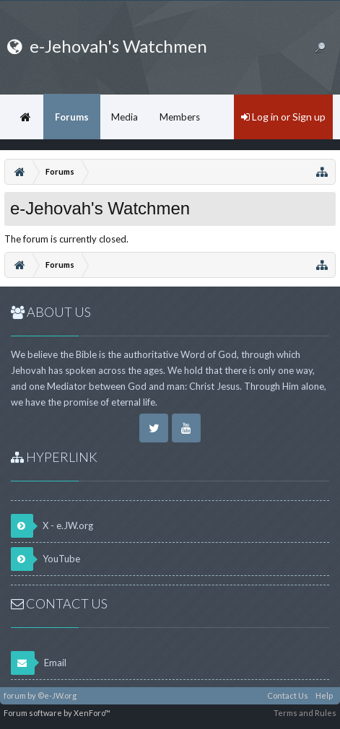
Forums (72, 117)
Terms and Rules (305, 712)
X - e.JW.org (52, 526)
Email (38, 663)
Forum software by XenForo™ (57, 712)
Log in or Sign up (283, 116)
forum (15, 695)
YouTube (45, 559)
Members (180, 117)
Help (324, 695)
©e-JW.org (57, 695)
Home (25, 117)
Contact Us (287, 695)
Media (124, 117)
